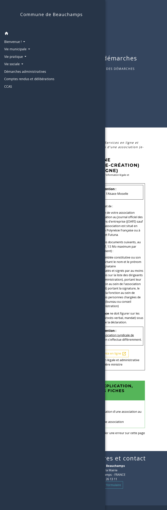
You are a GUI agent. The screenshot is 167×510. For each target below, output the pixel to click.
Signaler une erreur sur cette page (121, 433)
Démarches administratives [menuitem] (15, 78)
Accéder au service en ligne (105, 353)
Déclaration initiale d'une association (98, 422)
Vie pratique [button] (12, 61)
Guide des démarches (114, 69)
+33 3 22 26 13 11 (105, 479)
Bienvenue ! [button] (12, 46)
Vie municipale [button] (14, 53)
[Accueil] (22, 17)
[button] (22, 38)
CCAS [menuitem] (6, 100)
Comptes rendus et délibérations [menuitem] (17, 90)
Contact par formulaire (105, 485)
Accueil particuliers (83, 143)
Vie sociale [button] (11, 68)
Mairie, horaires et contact (105, 458)
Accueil (82, 69)
